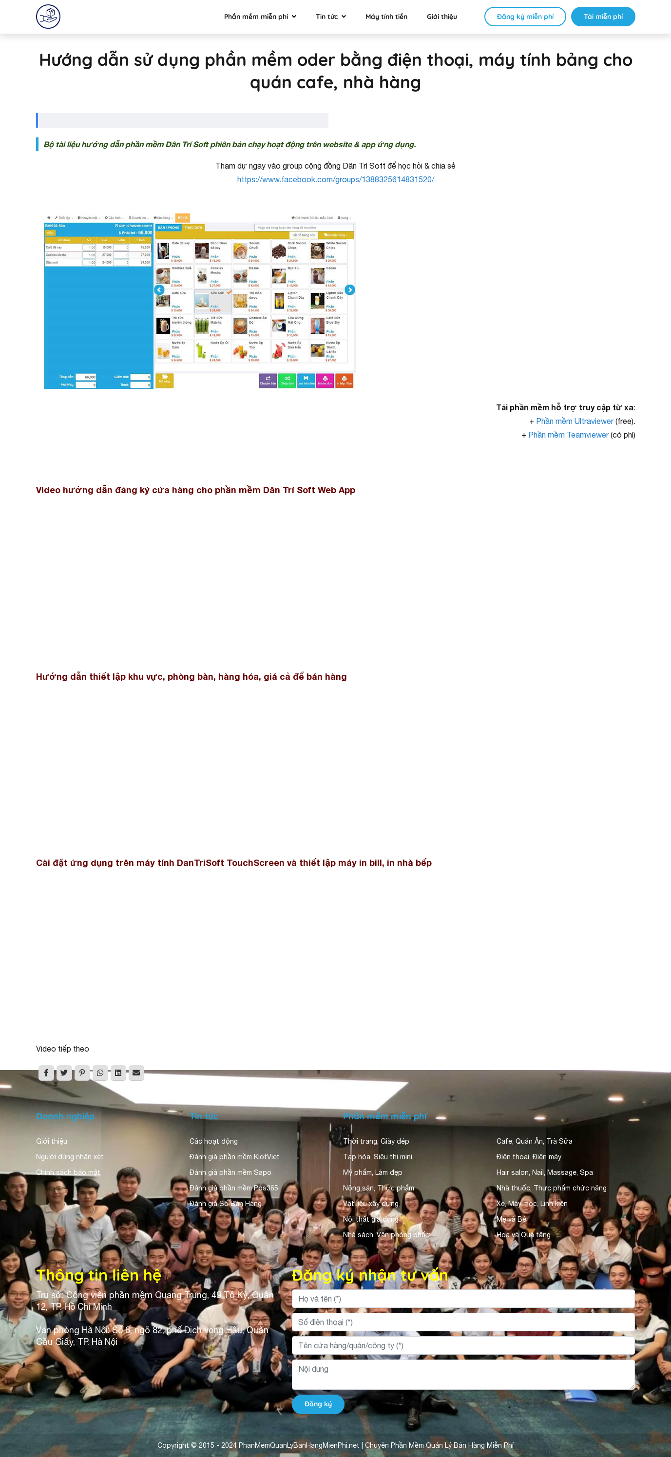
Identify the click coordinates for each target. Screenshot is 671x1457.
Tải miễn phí (603, 16)
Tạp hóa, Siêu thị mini (377, 1157)
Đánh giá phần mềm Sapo (230, 1172)
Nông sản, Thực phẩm (378, 1188)
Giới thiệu (442, 16)
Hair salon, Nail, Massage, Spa (545, 1172)
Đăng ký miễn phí (525, 16)
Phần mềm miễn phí (256, 16)
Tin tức (327, 16)
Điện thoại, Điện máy (529, 1157)
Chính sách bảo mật (68, 1172)
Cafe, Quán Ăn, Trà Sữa (535, 1141)
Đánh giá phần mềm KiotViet (235, 1157)
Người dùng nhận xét (70, 1157)
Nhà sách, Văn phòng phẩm (387, 1235)
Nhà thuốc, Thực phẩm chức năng (552, 1188)
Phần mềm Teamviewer (568, 434)
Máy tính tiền (386, 16)
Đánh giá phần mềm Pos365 (234, 1188)
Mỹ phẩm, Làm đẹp (373, 1172)
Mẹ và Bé (511, 1219)
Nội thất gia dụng (371, 1219)
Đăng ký (318, 1403)
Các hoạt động (214, 1141)
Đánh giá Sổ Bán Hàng (226, 1204)
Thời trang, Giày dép (376, 1141)
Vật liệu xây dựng (371, 1204)
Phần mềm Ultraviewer (574, 421)
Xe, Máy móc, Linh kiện (532, 1204)
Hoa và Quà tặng (524, 1235)
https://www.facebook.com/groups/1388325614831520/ (335, 179)
